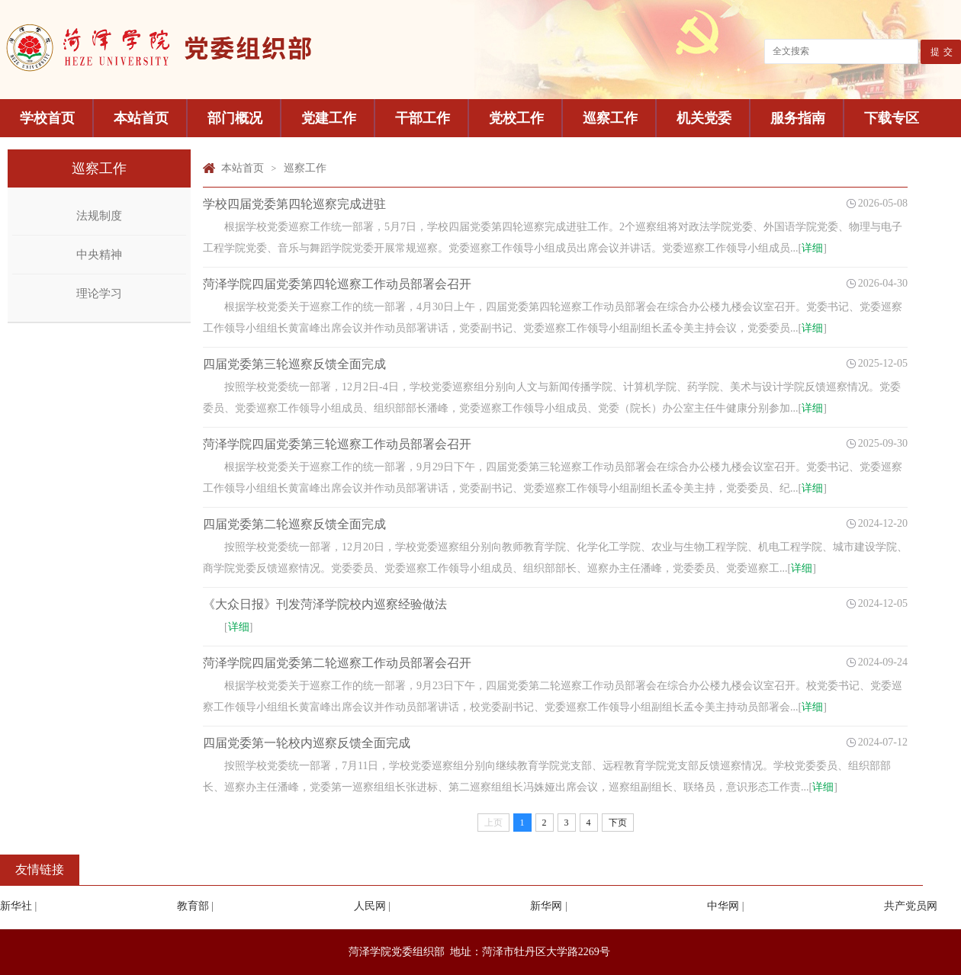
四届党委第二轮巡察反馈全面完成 (294, 524)
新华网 (546, 906)
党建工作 (328, 118)
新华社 (16, 906)
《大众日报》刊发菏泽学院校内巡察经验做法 (325, 604)
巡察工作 (610, 118)
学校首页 (47, 118)
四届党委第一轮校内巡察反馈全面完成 (306, 742)
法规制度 (99, 216)
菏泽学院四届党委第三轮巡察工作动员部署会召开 (337, 444)
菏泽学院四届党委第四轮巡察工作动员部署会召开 (337, 283)
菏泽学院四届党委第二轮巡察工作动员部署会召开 (337, 662)
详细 (812, 248)
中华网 (723, 906)
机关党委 (704, 118)
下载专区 (891, 118)
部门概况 (234, 118)
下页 (618, 822)
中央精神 (99, 255)
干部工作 (422, 118)
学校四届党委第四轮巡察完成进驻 (294, 203)
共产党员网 (910, 906)
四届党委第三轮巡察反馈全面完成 (294, 364)
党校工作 (516, 118)
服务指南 (797, 118)
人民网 (370, 906)
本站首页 (141, 118)
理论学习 (99, 293)
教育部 (193, 906)
